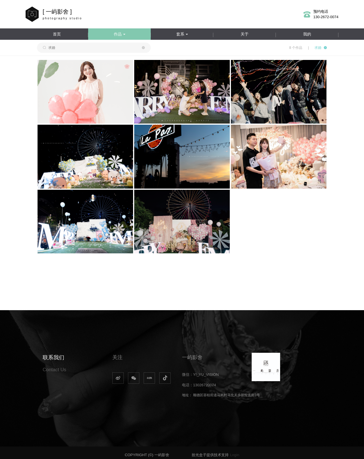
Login (234, 455)
